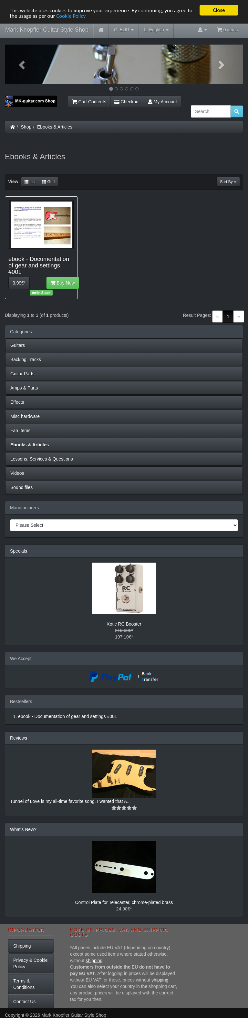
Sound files (21, 487)
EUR (124, 30)
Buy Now (62, 283)
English (156, 30)
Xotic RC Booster (124, 624)
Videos (17, 473)
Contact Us (24, 1001)
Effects (17, 402)
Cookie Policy (71, 15)
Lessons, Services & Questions (41, 459)
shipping (94, 960)
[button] (23, 64)
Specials (18, 551)
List (30, 182)
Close (219, 10)
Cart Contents (89, 101)
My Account (162, 101)
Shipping (22, 946)
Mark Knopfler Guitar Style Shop (46, 29)
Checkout (127, 101)
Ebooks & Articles (54, 127)
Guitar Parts (22, 373)
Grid (48, 182)
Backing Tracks (25, 359)
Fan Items (20, 430)
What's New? (23, 829)
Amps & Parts (24, 387)
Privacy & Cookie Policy (30, 963)
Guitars (17, 345)
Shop (26, 127)
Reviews (18, 738)
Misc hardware (25, 416)
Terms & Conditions (24, 984)
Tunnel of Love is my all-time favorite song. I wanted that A (68, 801)
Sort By (228, 182)
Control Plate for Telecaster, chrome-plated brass (124, 902)
